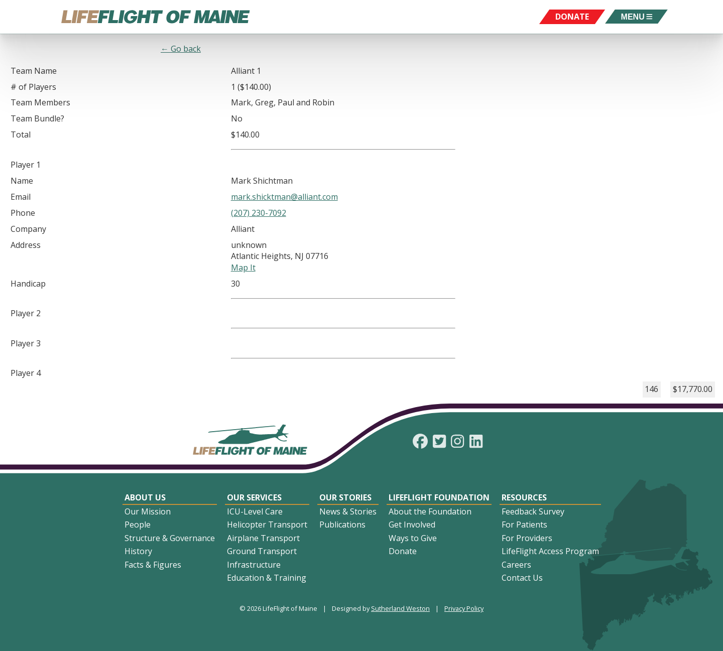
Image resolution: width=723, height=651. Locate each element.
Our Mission (148, 511)
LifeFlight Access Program (550, 551)
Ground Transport (262, 551)
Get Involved (412, 524)
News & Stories (348, 511)
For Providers (527, 538)
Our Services (254, 497)
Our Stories (345, 497)
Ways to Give (413, 538)
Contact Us (522, 577)
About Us (145, 497)
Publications (342, 524)
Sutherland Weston (400, 608)
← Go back (181, 48)
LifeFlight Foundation (439, 497)
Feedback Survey (533, 511)
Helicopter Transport (267, 524)
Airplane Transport (263, 538)
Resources (524, 497)
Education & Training (266, 577)
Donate (403, 551)
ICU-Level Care (255, 511)
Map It (243, 267)
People (138, 524)
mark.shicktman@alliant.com (284, 196)
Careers (516, 564)
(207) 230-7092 (258, 212)
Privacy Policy (464, 608)
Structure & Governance (170, 538)
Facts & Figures (153, 564)
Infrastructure (254, 564)
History (138, 551)
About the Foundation (430, 511)
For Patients (524, 524)
